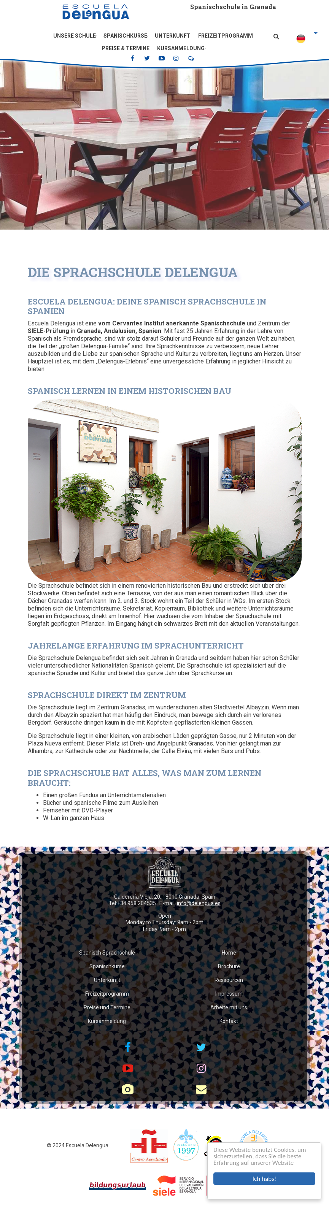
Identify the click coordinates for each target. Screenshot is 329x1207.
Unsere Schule (74, 36)
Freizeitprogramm (225, 36)
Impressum (229, 994)
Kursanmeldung (181, 48)
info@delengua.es (199, 903)
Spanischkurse (125, 36)
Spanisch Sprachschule (107, 953)
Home (229, 953)
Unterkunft (173, 36)
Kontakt (228, 1021)
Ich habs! (264, 1179)
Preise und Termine (107, 1007)
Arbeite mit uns (228, 1007)
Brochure (229, 966)
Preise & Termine (125, 48)
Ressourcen (229, 980)
